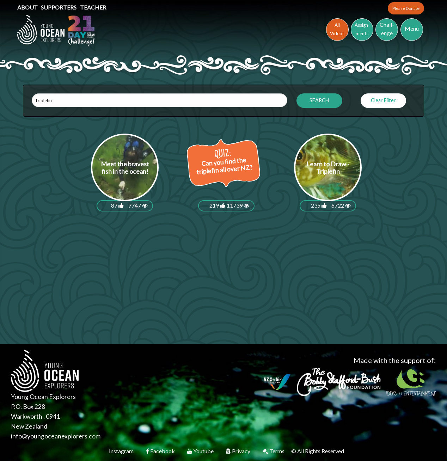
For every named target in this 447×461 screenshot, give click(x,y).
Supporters (59, 7)
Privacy (238, 451)
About (28, 7)
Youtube (201, 451)
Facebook (161, 451)
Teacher (93, 7)
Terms (274, 451)
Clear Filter (383, 100)
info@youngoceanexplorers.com (55, 436)
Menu (412, 28)
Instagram (122, 451)
